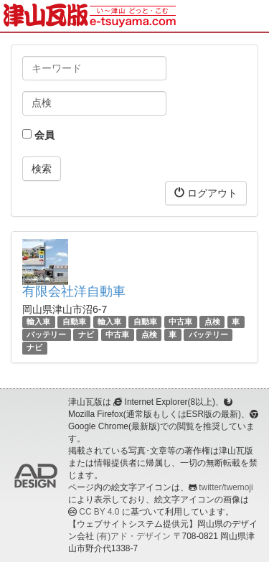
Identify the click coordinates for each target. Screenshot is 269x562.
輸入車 (38, 321)
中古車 (180, 321)
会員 (38, 135)
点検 (212, 321)
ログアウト (205, 193)
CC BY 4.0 (99, 512)
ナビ (86, 334)
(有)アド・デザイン (133, 536)
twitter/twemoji (226, 487)
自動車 (74, 321)
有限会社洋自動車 (74, 291)
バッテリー (46, 334)
